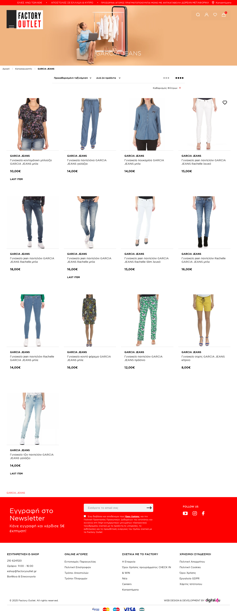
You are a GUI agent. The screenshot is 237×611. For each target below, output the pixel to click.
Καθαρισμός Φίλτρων (167, 87)
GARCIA (11, 482)
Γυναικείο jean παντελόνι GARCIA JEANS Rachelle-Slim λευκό (145, 259)
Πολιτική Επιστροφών (78, 556)
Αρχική (6, 69)
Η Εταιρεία (128, 551)
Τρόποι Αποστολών (77, 562)
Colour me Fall (63, 96)
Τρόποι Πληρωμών (76, 567)
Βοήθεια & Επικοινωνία (21, 566)
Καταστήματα (221, 2)
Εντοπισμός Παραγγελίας (80, 551)
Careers (127, 573)
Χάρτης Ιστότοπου (191, 573)
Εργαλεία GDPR (189, 567)
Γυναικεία (60, 123)
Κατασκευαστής (23, 69)
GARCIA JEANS (46, 69)
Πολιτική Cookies (190, 556)
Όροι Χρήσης (188, 562)
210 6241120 (14, 550)
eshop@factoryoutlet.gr (22, 560)
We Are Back (62, 110)
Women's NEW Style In (69, 116)
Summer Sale (62, 103)
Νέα (124, 567)
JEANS (21, 482)
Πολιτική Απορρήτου (192, 551)
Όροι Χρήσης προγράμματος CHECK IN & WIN (146, 559)
